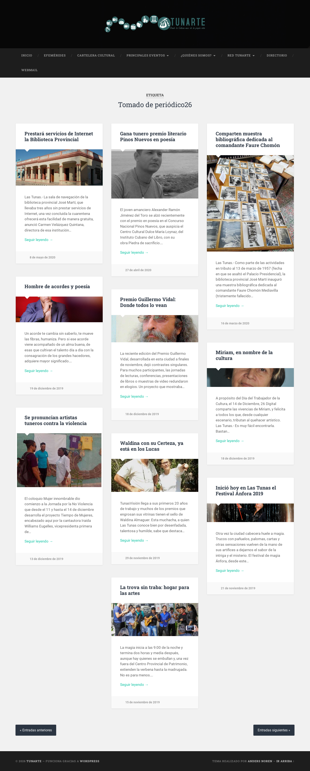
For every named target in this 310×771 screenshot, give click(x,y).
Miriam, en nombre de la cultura (244, 355)
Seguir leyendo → (39, 240)
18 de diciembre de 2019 (142, 414)
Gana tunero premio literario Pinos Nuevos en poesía (153, 136)
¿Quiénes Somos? (196, 55)
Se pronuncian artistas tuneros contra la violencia (56, 420)
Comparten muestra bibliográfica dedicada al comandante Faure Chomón (248, 139)
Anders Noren (260, 761)
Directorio (277, 55)
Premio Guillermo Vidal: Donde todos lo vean (148, 302)
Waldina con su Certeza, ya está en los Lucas (151, 446)
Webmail (29, 70)
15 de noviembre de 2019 (142, 702)
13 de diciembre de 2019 (46, 559)
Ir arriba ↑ (285, 761)
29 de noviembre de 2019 (142, 558)
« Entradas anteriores (36, 730)
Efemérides (55, 55)
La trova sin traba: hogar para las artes (154, 590)
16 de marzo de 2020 (235, 323)
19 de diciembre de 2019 (46, 388)
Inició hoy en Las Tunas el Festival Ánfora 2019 (246, 490)
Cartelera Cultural (96, 55)
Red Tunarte (239, 55)
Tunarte (34, 761)
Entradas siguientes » (274, 730)
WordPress (89, 761)
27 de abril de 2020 (138, 270)
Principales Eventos (146, 55)
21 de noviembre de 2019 (238, 588)
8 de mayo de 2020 (42, 257)
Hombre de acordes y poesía (57, 286)
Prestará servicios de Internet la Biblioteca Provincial (59, 136)
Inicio (26, 55)
